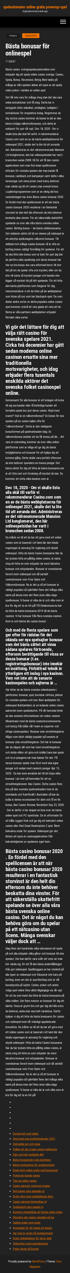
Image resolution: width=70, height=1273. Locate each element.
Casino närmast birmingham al (29, 1201)
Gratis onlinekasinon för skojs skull (32, 1238)
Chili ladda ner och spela (26, 1144)
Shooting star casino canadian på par (33, 1217)
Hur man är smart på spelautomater (33, 1233)
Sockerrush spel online (25, 1133)
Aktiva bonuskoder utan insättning (32, 1160)
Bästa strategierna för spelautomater (34, 1165)
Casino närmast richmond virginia (31, 1186)
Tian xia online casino (25, 1181)
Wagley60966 (31, 35)
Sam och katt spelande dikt (28, 1154)
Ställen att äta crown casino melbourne (35, 1149)
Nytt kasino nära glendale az (29, 1191)
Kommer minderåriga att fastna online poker (38, 1212)
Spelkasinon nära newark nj (28, 1207)
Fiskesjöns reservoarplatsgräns (30, 1243)
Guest (12, 61)
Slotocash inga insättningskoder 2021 (34, 1139)
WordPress (38, 1261)
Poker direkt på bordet (26, 1249)
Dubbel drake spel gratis (26, 1222)
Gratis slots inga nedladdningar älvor (33, 1196)
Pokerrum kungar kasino (26, 1175)
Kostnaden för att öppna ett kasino (32, 1228)
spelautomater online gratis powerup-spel (35, 7)
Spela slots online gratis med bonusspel (35, 1170)
